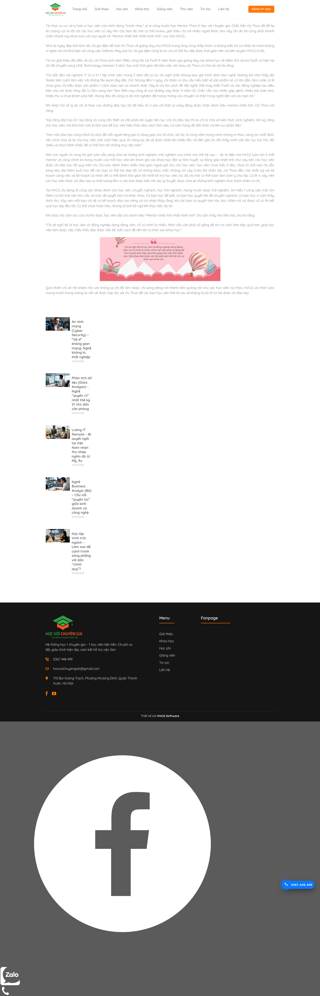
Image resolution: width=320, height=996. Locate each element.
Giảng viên (164, 9)
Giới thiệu (101, 9)
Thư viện (186, 9)
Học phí (122, 9)
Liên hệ (223, 9)
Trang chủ (79, 9)
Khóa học (142, 9)
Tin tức (205, 9)
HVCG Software (168, 716)
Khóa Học (166, 641)
